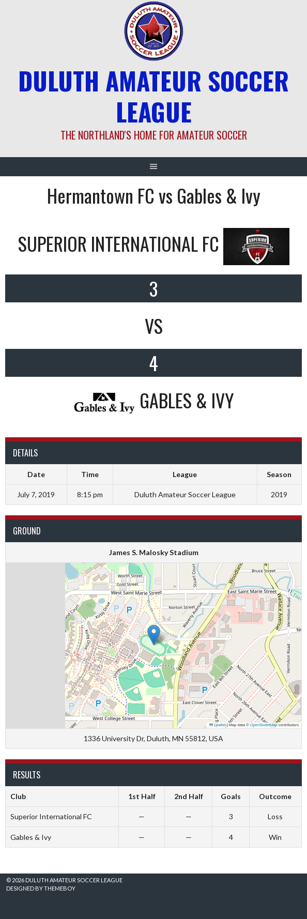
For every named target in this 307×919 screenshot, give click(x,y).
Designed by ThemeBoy (40, 888)
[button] (153, 635)
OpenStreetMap (264, 725)
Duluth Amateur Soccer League (153, 96)
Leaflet (217, 725)
